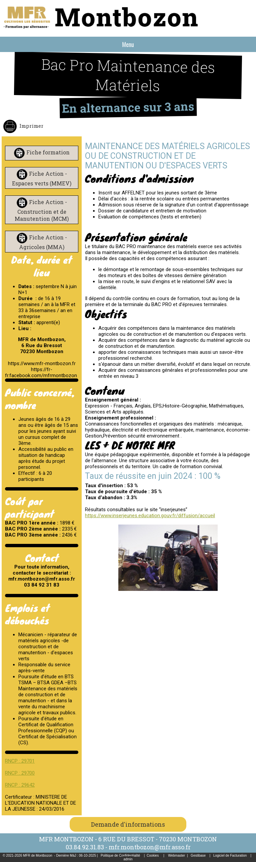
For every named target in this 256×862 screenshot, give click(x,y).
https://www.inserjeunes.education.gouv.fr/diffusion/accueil (150, 516)
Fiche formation (48, 152)
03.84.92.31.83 (85, 847)
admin (127, 859)
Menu (128, 44)
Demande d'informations (128, 824)
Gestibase (198, 855)
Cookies (153, 855)
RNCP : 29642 (20, 785)
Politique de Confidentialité (120, 855)
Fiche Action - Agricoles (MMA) (43, 242)
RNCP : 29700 (20, 773)
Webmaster (176, 855)
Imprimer (31, 125)
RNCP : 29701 (20, 761)
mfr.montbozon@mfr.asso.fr (150, 847)
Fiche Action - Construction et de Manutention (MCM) (42, 210)
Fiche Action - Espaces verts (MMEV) (41, 178)
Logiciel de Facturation (230, 855)
